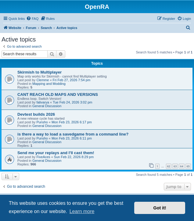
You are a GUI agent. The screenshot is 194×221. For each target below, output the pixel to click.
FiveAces (43, 157)
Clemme (42, 80)
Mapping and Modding (49, 83)
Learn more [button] (82, 211)
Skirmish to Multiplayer (39, 72)
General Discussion (46, 106)
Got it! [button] (159, 207)
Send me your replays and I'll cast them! (55, 152)
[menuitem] (32, 18)
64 (181, 166)
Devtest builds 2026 (36, 114)
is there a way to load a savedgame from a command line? (72, 134)
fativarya (42, 102)
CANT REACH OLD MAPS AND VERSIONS (57, 94)
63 (175, 166)
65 (188, 166)
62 (168, 166)
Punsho (42, 122)
